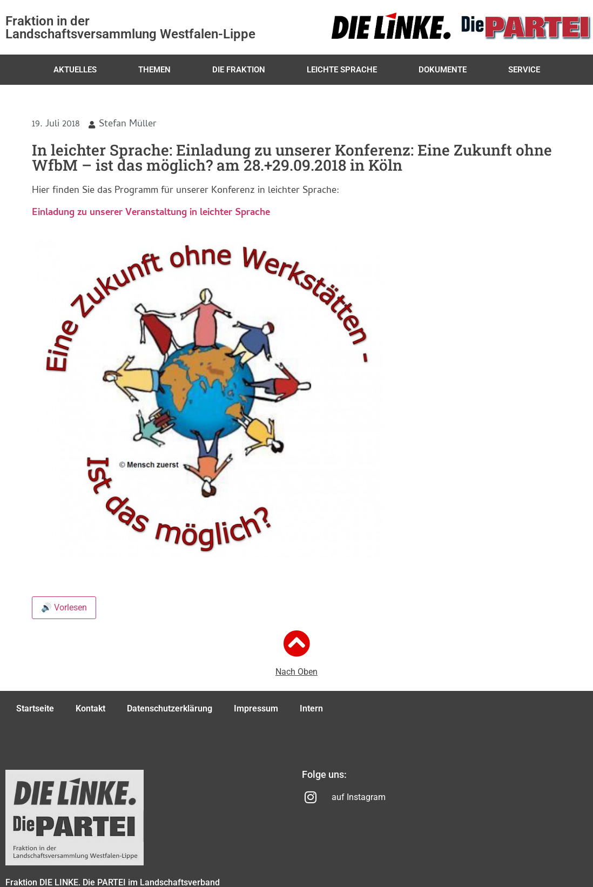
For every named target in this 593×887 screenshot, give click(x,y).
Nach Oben (296, 672)
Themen (154, 70)
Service (524, 70)
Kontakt (90, 708)
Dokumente (443, 70)
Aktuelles (75, 70)
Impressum (256, 708)
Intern (311, 708)
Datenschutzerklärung (169, 708)
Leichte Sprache (342, 70)
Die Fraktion (238, 70)
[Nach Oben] (296, 643)
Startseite (35, 708)
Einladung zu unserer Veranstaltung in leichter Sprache (151, 213)
